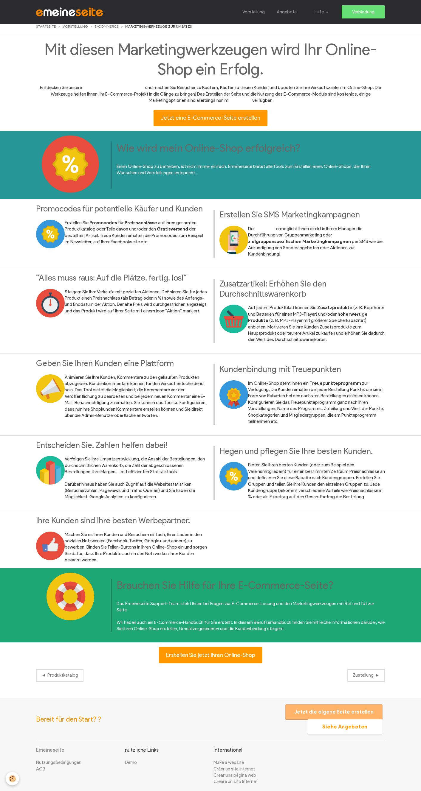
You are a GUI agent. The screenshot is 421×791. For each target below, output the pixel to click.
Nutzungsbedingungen (58, 762)
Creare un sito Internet (235, 781)
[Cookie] (12, 778)
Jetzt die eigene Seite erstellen (333, 712)
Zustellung (363, 675)
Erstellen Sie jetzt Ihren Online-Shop (210, 655)
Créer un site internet (234, 769)
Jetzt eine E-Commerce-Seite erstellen (210, 117)
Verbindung (363, 12)
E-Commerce (107, 26)
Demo (131, 762)
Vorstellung (253, 12)
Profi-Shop (240, 100)
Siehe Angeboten (344, 727)
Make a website (228, 762)
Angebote (287, 12)
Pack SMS (265, 228)
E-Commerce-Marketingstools (113, 87)
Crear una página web (234, 775)
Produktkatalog (62, 675)
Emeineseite (50, 750)
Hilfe (319, 12)
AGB (40, 769)
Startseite (46, 26)
